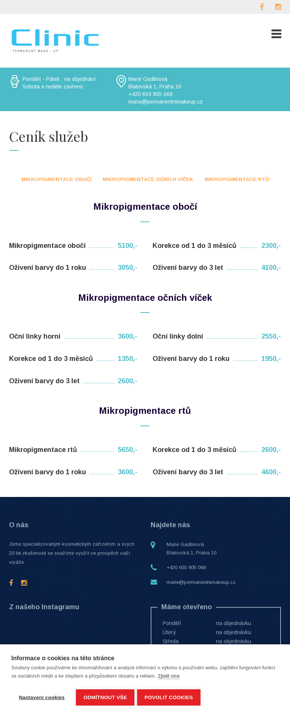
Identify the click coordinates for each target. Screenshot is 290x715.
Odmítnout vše (105, 697)
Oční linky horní (34, 336)
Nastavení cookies (42, 697)
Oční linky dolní (178, 336)
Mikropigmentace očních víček (148, 179)
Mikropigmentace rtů (237, 179)
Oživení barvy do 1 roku (47, 267)
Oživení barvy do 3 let (188, 267)
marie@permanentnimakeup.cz (201, 582)
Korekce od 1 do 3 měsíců (194, 245)
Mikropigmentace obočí (56, 179)
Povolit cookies (170, 697)
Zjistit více (169, 677)
